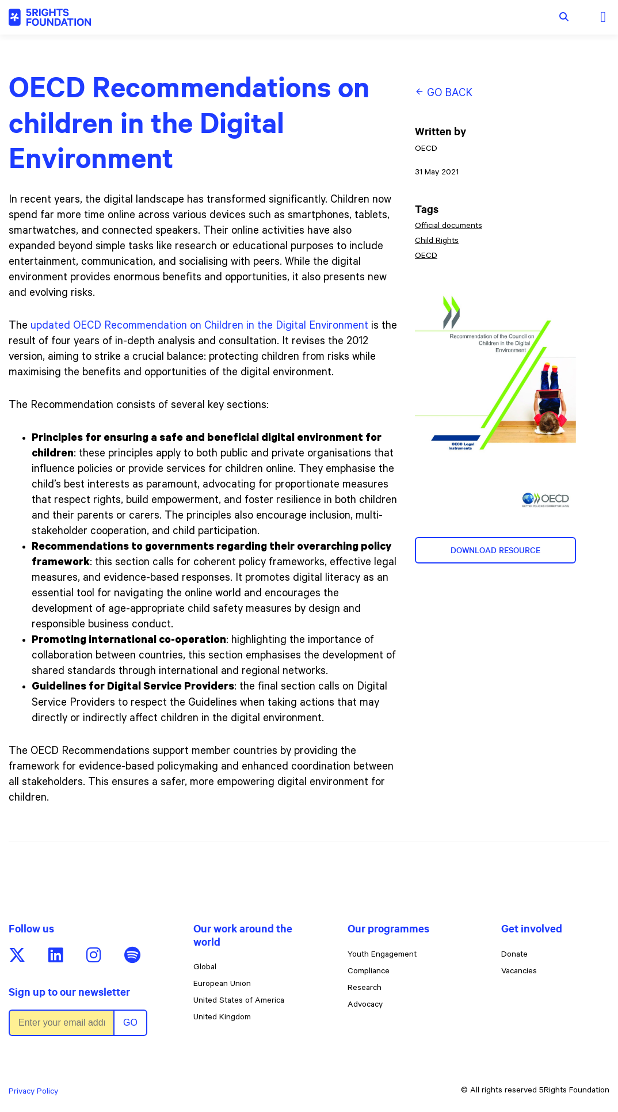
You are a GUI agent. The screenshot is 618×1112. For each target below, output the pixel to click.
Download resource (495, 550)
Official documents (448, 226)
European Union (222, 984)
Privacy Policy (33, 1092)
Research (365, 988)
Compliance (369, 972)
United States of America (238, 1001)
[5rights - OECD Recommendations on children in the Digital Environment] (50, 17)
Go (130, 1022)
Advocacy (365, 1005)
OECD (426, 256)
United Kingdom (222, 1018)
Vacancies (519, 972)
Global (204, 968)
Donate (514, 955)
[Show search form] (564, 17)
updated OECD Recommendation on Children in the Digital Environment (199, 327)
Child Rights (437, 241)
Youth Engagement (382, 955)
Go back (443, 93)
